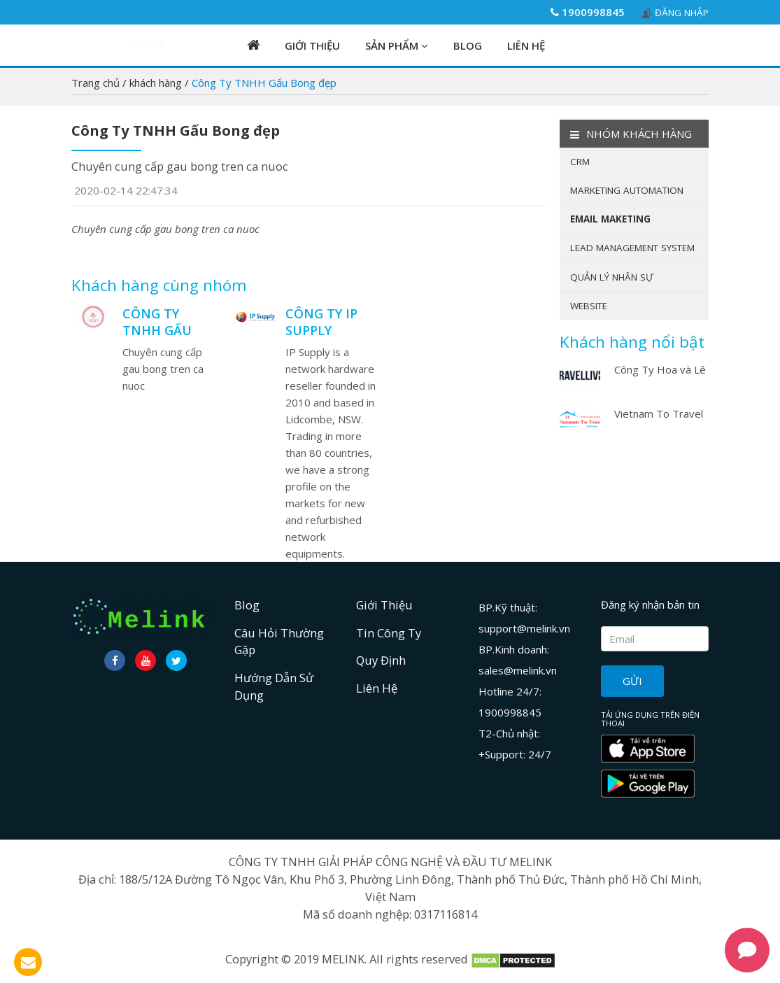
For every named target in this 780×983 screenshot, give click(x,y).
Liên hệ (526, 45)
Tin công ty (388, 633)
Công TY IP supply (321, 322)
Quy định (381, 660)
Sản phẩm (396, 45)
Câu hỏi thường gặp (279, 641)
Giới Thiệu (312, 45)
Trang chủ (96, 83)
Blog (467, 45)
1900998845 (588, 12)
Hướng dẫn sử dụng (273, 686)
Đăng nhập (675, 12)
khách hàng (157, 83)
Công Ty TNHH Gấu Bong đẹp (157, 330)
